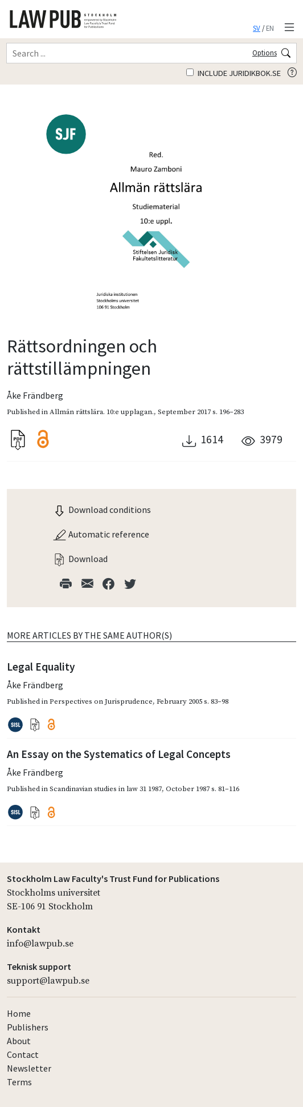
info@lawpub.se (40, 943)
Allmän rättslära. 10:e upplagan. (102, 411)
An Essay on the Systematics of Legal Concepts (119, 754)
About (19, 1040)
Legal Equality (41, 666)
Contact (23, 1054)
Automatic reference (100, 534)
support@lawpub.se (48, 980)
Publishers (27, 1027)
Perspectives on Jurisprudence (101, 701)
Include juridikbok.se (233, 73)
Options (264, 52)
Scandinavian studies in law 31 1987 (106, 788)
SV (256, 28)
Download (80, 558)
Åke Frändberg (35, 395)
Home (19, 1013)
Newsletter (29, 1068)
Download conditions (101, 509)
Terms (19, 1082)
